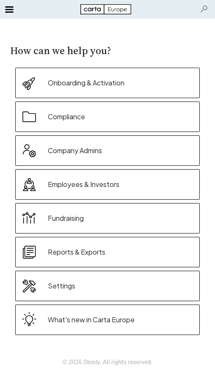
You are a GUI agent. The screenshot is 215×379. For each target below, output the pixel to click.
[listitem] (107, 83)
